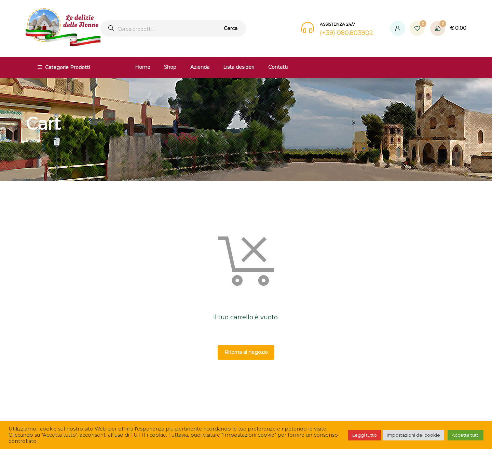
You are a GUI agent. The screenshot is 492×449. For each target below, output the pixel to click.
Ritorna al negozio (246, 352)
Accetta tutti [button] (465, 435)
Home (142, 67)
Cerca (230, 28)
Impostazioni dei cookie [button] (413, 435)
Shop (170, 67)
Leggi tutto (364, 435)
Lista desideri (238, 67)
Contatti (278, 67)
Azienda (199, 67)
